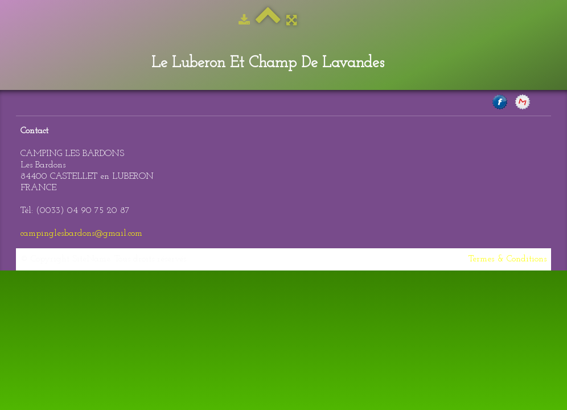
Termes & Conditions (508, 259)
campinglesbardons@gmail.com (81, 233)
